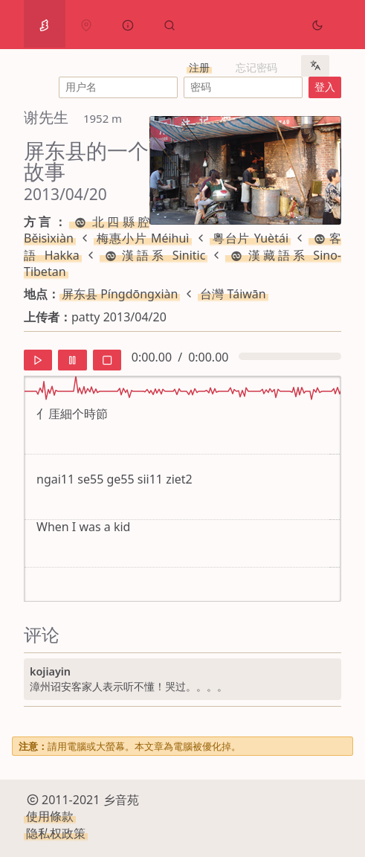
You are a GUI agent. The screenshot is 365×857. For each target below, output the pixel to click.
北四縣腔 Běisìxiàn (86, 230)
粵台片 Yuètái (250, 238)
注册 (199, 67)
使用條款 (50, 816)
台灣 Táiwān (232, 294)
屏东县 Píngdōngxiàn (120, 294)
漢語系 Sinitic (154, 255)
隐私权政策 (55, 833)
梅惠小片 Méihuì (143, 238)
